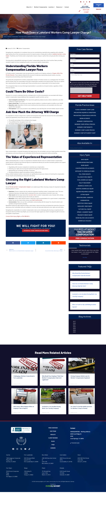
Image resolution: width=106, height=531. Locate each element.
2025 (74, 332)
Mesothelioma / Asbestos (85, 197)
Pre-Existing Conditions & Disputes (85, 115)
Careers (53, 448)
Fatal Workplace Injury (84, 180)
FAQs (53, 444)
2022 (74, 327)
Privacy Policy (92, 86)
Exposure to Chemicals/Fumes (84, 171)
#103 (71, 436)
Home (5, 36)
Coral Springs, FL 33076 (77, 438)
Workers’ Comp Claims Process (85, 130)
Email (71, 63)
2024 (74, 330)
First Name (73, 53)
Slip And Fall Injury (84, 209)
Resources (59, 7)
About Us (29, 7)
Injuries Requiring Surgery (84, 191)
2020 (74, 323)
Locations (51, 7)
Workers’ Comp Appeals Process (85, 124)
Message (72, 73)
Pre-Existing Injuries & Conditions (85, 112)
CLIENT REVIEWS (53, 438)
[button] (13, 242)
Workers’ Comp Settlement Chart (84, 133)
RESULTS (52, 434)
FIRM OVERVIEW (53, 428)
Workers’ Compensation (40, 7)
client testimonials (37, 200)
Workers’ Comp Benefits (84, 127)
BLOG (53, 441)
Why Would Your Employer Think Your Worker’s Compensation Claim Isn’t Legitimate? (52, 378)
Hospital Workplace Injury (84, 189)
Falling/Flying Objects (84, 177)
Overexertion (84, 200)
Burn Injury (85, 165)
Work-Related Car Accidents (85, 218)
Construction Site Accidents (85, 168)
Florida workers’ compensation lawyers (20, 187)
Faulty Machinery (85, 183)
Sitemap (72, 481)
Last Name (73, 58)
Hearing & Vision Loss (85, 186)
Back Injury (84, 159)
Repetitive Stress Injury (84, 203)
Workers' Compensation (13, 36)
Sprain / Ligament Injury (85, 212)
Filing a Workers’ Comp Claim (84, 109)
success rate (32, 195)
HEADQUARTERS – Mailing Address (80, 431)
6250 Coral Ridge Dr (76, 434)
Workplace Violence (84, 221)
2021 (74, 325)
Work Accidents (85, 118)
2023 (74, 328)
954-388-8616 (25, 216)
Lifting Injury (84, 194)
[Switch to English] (98, 9)
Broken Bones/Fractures (85, 162)
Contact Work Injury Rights (13, 216)
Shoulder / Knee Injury (85, 206)
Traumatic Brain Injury (84, 215)
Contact (67, 7)
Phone (72, 68)
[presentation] (81, 90)
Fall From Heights (85, 174)
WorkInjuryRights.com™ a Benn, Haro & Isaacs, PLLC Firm (48, 481)
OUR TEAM (53, 431)
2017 (74, 321)
